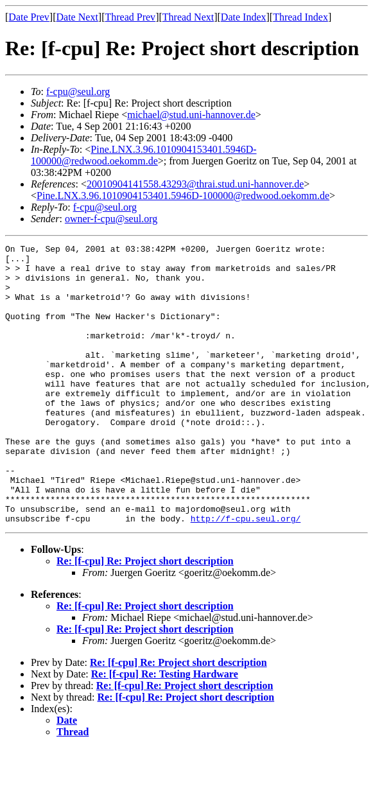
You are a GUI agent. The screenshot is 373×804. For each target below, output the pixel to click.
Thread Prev (130, 17)
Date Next (77, 17)
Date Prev (28, 17)
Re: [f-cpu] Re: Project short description (145, 616)
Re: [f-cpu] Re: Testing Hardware (164, 729)
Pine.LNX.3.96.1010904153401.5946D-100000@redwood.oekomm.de (144, 155)
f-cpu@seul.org (78, 91)
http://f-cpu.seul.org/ (246, 574)
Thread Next (188, 17)
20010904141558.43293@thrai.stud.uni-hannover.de (195, 184)
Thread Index (300, 17)
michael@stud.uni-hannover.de (191, 114)
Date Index (243, 17)
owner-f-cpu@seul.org (111, 218)
